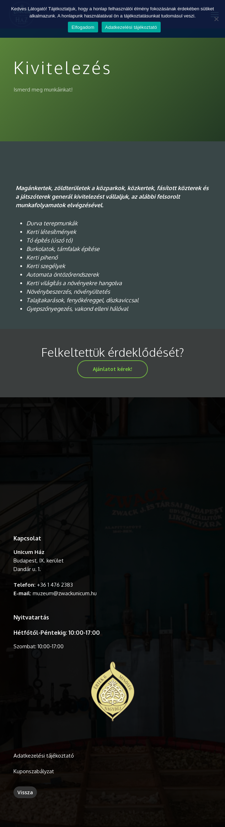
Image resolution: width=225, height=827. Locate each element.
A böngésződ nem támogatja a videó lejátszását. (112, 466)
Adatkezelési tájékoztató (44, 755)
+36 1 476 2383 (55, 584)
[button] (112, 369)
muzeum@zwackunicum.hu (65, 593)
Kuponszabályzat (34, 771)
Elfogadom (82, 27)
